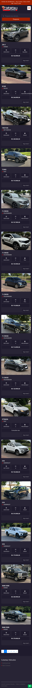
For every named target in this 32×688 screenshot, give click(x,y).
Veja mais (26, 60)
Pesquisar (16, 19)
